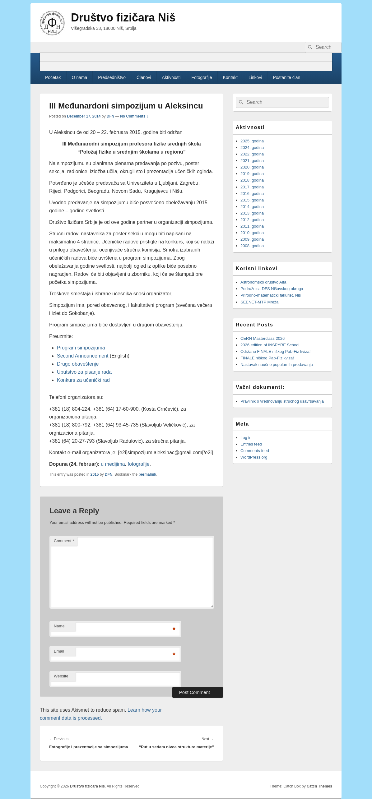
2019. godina (252, 173)
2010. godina (252, 232)
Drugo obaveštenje (78, 364)
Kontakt (230, 77)
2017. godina (252, 187)
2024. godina (252, 147)
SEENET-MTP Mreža (259, 302)
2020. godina (252, 167)
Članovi (144, 77)
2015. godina (252, 200)
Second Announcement (82, 355)
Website (61, 676)
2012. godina (252, 219)
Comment (64, 540)
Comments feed (254, 450)
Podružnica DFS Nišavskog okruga (271, 288)
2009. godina (252, 239)
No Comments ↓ (134, 116)
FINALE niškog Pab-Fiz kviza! (267, 358)
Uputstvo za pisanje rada (84, 372)
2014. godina (252, 206)
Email (59, 651)
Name (59, 626)
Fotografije (201, 77)
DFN (110, 116)
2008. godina (252, 245)
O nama (79, 77)
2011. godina (252, 226)
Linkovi (255, 77)
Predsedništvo (112, 77)
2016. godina (252, 193)
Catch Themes (319, 786)
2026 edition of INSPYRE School (269, 345)
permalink (147, 474)
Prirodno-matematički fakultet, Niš (270, 295)
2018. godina (252, 180)
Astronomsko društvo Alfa (263, 282)
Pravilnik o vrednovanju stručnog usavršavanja (282, 401)
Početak (53, 77)
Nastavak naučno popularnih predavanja (276, 364)
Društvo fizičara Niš (123, 17)
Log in (245, 437)
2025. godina (252, 141)
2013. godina (252, 213)
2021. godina (252, 160)
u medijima (113, 464)
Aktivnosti (171, 77)
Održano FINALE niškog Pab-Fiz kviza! (275, 351)
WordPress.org (253, 457)
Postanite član (286, 77)
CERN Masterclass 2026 (262, 338)
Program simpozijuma (81, 347)
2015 (95, 474)
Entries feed (251, 444)
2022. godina (252, 154)
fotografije (139, 464)
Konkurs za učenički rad (83, 380)
